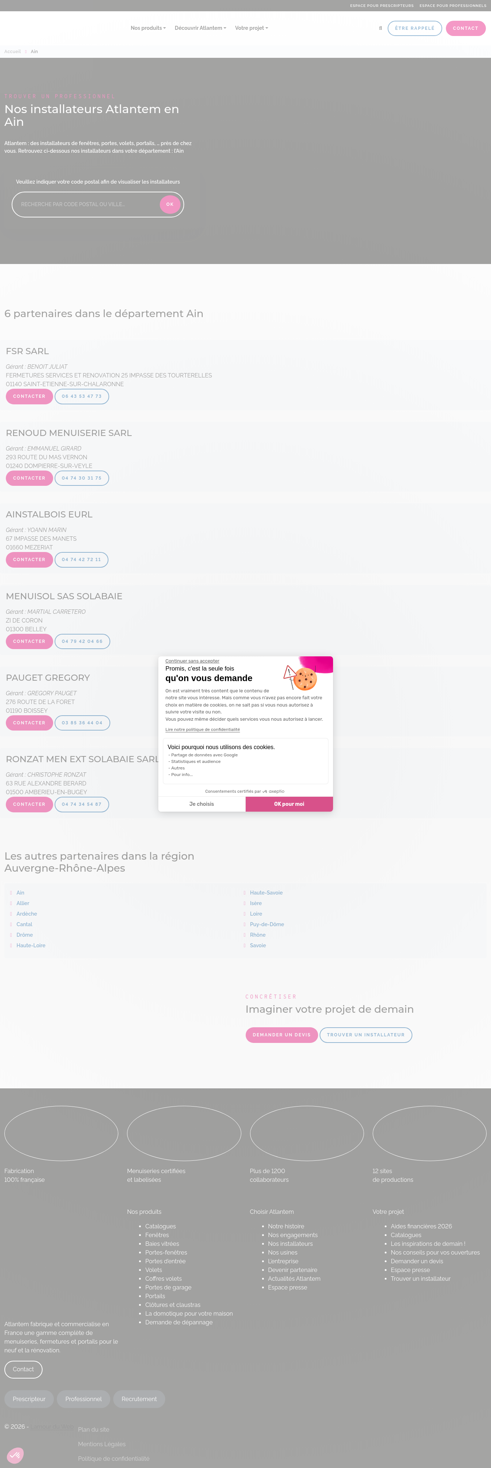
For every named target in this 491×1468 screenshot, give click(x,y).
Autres (178, 768)
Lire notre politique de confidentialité (203, 729)
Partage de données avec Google (204, 754)
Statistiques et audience (196, 761)
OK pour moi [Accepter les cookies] (289, 804)
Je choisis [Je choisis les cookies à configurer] (201, 804)
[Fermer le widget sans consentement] (192, 661)
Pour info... (182, 774)
